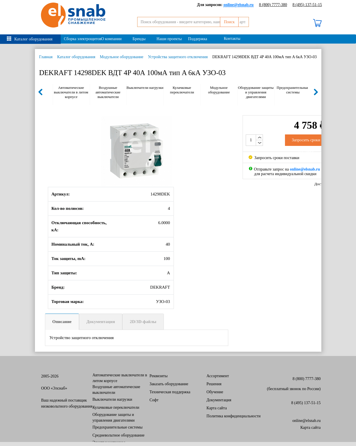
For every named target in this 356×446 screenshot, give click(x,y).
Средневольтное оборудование (119, 435)
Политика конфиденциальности (233, 416)
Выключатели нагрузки (145, 87)
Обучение (214, 392)
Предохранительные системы (293, 89)
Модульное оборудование (121, 57)
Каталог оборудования (33, 39)
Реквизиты (159, 376)
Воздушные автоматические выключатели (107, 92)
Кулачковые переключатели (182, 89)
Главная (46, 57)
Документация (100, 321)
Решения (213, 384)
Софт (154, 400)
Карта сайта (216, 408)
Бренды (139, 39)
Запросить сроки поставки (274, 158)
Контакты (232, 38)
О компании (111, 39)
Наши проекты (169, 39)
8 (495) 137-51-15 (307, 5)
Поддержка (197, 39)
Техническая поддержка (170, 392)
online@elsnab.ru (306, 420)
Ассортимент (217, 376)
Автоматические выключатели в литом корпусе (71, 92)
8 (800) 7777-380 (273, 5)
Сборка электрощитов (81, 39)
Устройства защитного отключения (178, 57)
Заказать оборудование (169, 384)
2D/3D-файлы (143, 321)
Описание (62, 321)
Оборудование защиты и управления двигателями (256, 92)
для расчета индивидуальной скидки (285, 174)
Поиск (240, 22)
